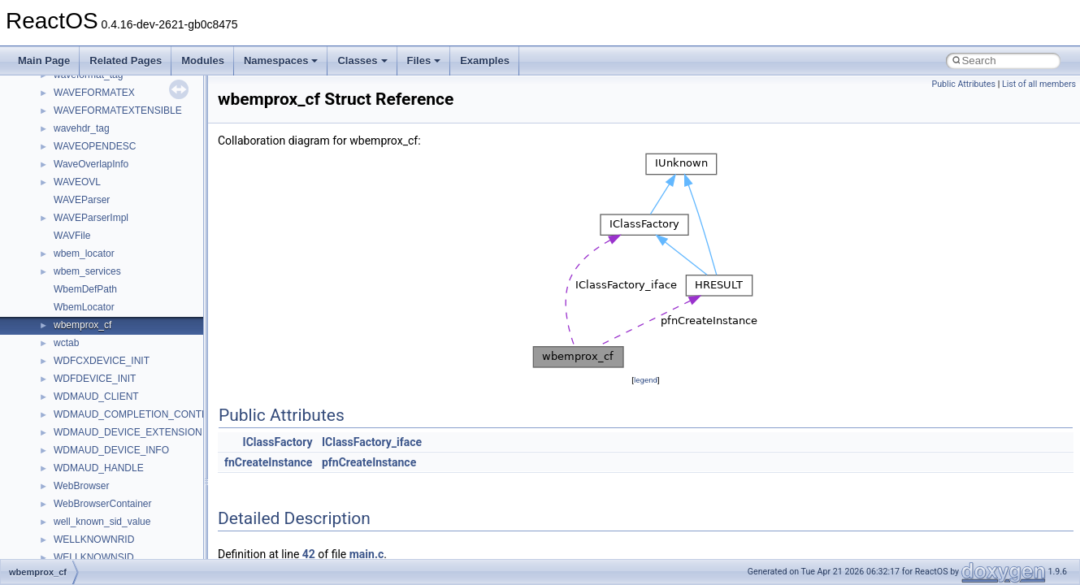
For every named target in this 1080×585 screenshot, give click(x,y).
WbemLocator (84, 307)
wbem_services (87, 271)
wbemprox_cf (82, 325)
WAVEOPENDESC (95, 146)
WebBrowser (81, 486)
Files (424, 60)
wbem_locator (84, 253)
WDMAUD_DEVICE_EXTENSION (128, 432)
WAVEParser (82, 200)
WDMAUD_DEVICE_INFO (111, 450)
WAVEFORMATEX (94, 92)
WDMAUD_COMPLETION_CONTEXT (137, 414)
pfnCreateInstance (369, 462)
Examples (485, 60)
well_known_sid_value (102, 521)
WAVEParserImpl (91, 217)
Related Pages (125, 60)
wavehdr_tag (82, 128)
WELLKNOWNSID (94, 557)
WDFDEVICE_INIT (95, 378)
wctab (66, 343)
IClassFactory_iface (372, 442)
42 (308, 554)
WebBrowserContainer (103, 503)
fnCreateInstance (268, 462)
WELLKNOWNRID (94, 539)
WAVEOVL (77, 182)
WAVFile (72, 235)
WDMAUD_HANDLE (99, 468)
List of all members (1039, 84)
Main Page (44, 60)
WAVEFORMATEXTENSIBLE (118, 110)
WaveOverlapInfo (91, 164)
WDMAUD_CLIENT (96, 396)
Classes (362, 60)
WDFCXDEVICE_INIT (102, 360)
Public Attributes (963, 84)
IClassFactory (278, 442)
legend (645, 379)
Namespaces (281, 60)
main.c (366, 554)
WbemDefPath (85, 289)
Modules (202, 60)
